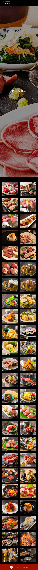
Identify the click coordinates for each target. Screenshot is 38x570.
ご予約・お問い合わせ (19, 567)
